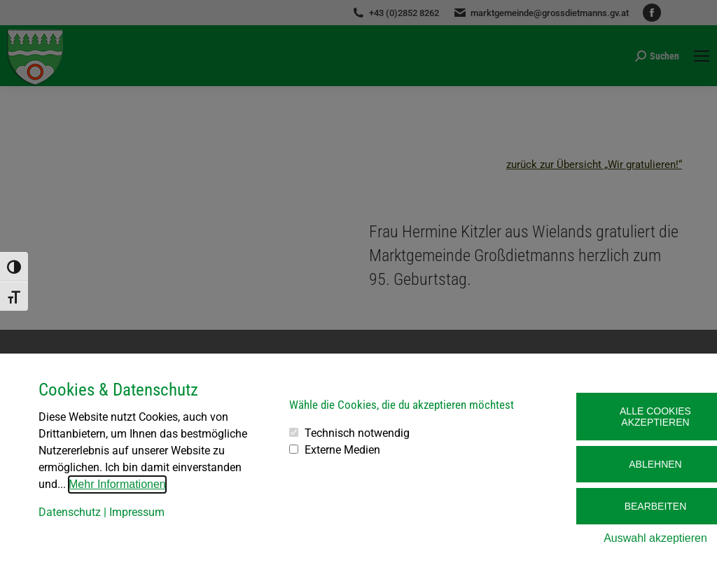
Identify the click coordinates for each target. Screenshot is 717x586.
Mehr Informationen (117, 484)
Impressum (137, 512)
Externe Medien (342, 449)
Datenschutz (70, 512)
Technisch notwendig (357, 433)
